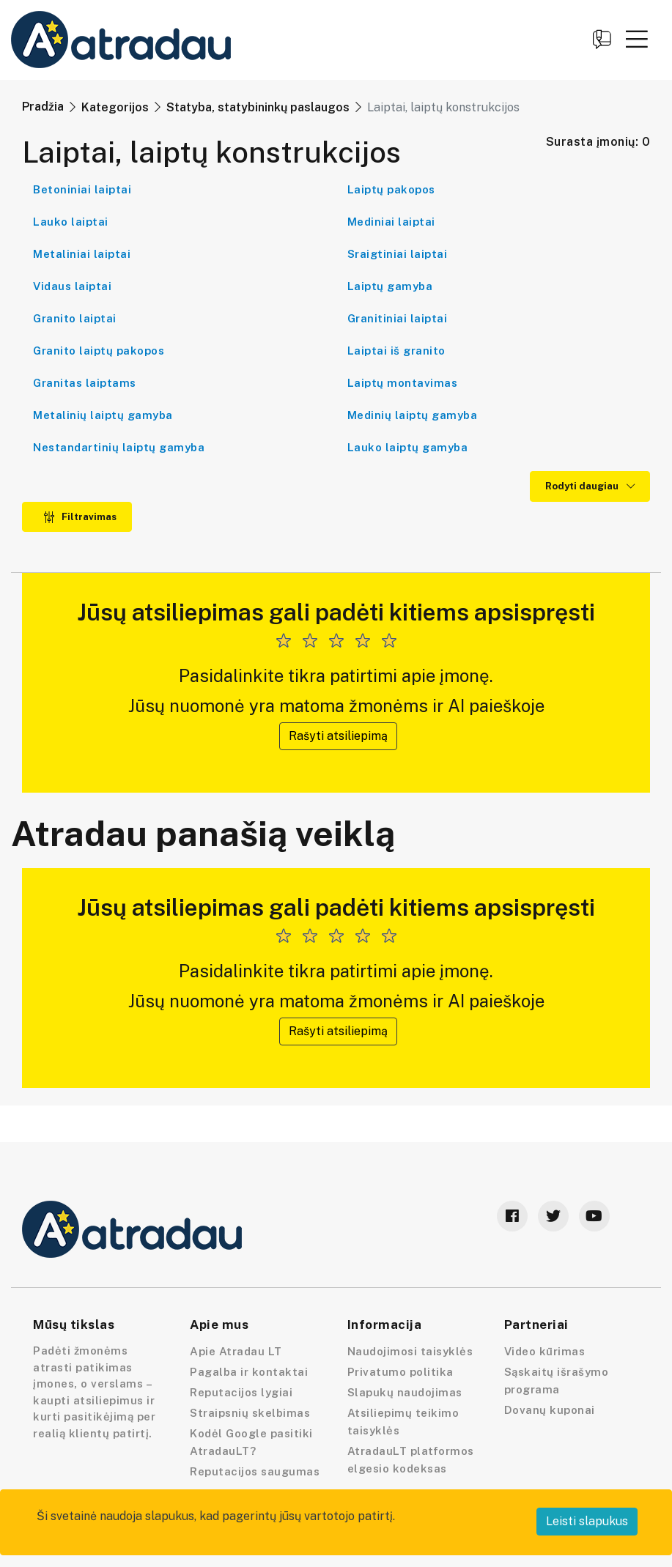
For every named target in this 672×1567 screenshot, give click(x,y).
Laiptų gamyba (390, 286)
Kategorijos (115, 107)
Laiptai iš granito (396, 350)
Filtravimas (80, 516)
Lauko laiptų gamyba (407, 447)
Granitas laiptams (84, 383)
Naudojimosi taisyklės (410, 1351)
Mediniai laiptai (391, 221)
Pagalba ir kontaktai (249, 1372)
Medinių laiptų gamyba (412, 415)
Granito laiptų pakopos (98, 350)
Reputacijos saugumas (255, 1471)
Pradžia (43, 107)
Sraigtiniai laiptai (397, 254)
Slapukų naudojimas (404, 1392)
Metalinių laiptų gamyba (103, 415)
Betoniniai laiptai (82, 189)
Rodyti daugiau (590, 486)
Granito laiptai (75, 318)
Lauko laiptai (70, 221)
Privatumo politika (400, 1372)
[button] (637, 38)
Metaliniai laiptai (81, 254)
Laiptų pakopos (391, 189)
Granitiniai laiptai (397, 318)
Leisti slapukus (587, 1521)
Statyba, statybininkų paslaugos (258, 107)
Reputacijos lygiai (241, 1392)
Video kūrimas (545, 1351)
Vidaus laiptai (72, 286)
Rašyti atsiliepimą (338, 736)
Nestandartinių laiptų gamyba (118, 447)
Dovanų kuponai (549, 1410)
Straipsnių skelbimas (250, 1413)
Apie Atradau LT (236, 1351)
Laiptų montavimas (402, 383)
